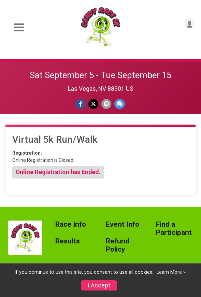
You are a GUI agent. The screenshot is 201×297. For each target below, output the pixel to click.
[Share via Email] (106, 104)
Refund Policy (117, 245)
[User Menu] (189, 23)
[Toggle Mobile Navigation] (19, 27)
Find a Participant (174, 229)
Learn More (169, 272)
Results (67, 241)
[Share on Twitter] (93, 104)
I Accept (99, 285)
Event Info (122, 224)
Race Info (70, 224)
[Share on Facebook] (80, 104)
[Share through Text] (119, 104)
